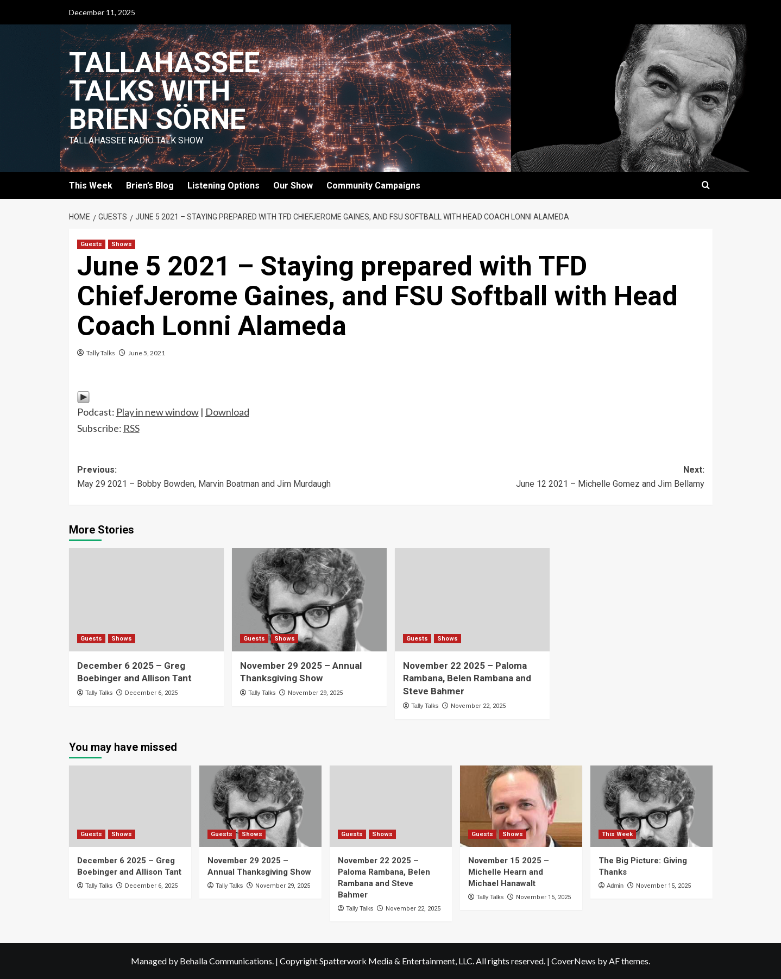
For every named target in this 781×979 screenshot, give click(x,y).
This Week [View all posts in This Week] (617, 834)
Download (227, 412)
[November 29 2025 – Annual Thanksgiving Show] (309, 599)
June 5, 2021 (146, 353)
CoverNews (573, 961)
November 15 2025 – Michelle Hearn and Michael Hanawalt (508, 872)
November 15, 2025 (543, 897)
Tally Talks (100, 353)
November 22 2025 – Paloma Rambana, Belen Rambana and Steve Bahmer (467, 678)
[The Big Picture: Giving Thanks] (651, 806)
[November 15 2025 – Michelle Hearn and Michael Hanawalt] (521, 806)
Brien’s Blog (150, 185)
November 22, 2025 (478, 706)
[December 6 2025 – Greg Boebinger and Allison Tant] (146, 599)
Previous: (234, 478)
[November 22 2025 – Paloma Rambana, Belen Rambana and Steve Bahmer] (472, 599)
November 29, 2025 (315, 692)
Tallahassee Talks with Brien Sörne (164, 91)
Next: (547, 478)
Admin (615, 885)
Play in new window (157, 412)
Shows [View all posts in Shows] (121, 244)
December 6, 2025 (151, 692)
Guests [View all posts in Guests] (91, 244)
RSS (131, 428)
